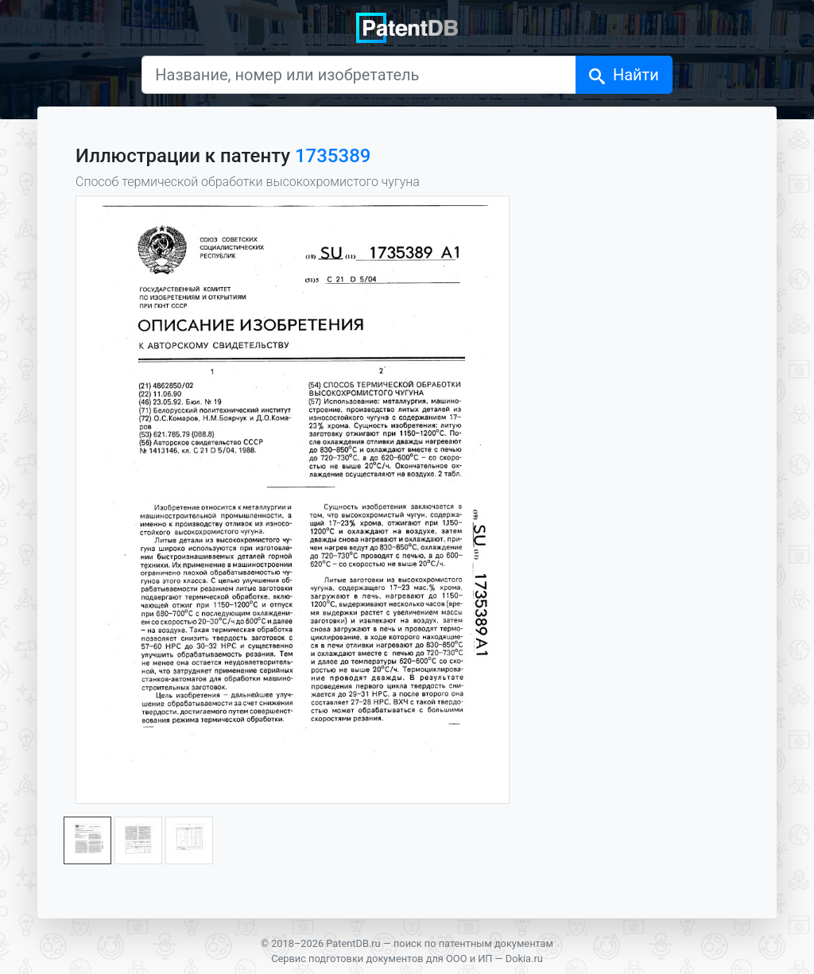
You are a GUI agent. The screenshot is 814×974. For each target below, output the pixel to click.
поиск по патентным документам (473, 943)
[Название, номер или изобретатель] (358, 75)
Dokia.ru (524, 958)
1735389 (332, 156)
